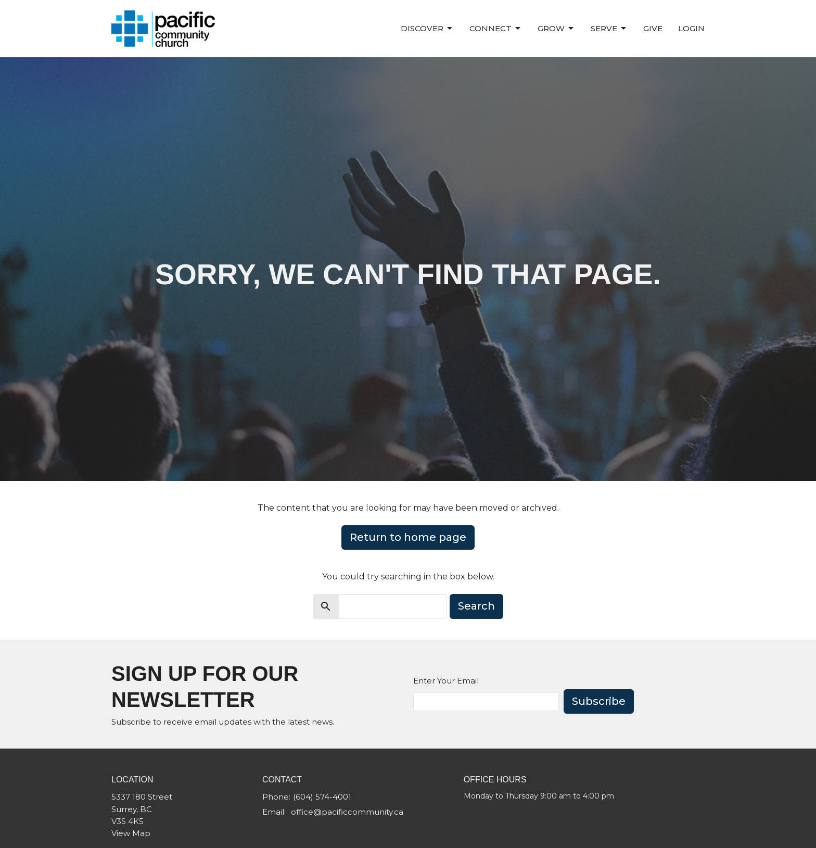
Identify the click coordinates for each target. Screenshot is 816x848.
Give (652, 28)
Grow (556, 28)
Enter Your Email (446, 681)
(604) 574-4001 (322, 797)
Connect (495, 28)
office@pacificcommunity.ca (347, 812)
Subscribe (599, 701)
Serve (609, 28)
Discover (427, 28)
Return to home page (408, 537)
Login (691, 28)
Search (476, 606)
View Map (130, 833)
